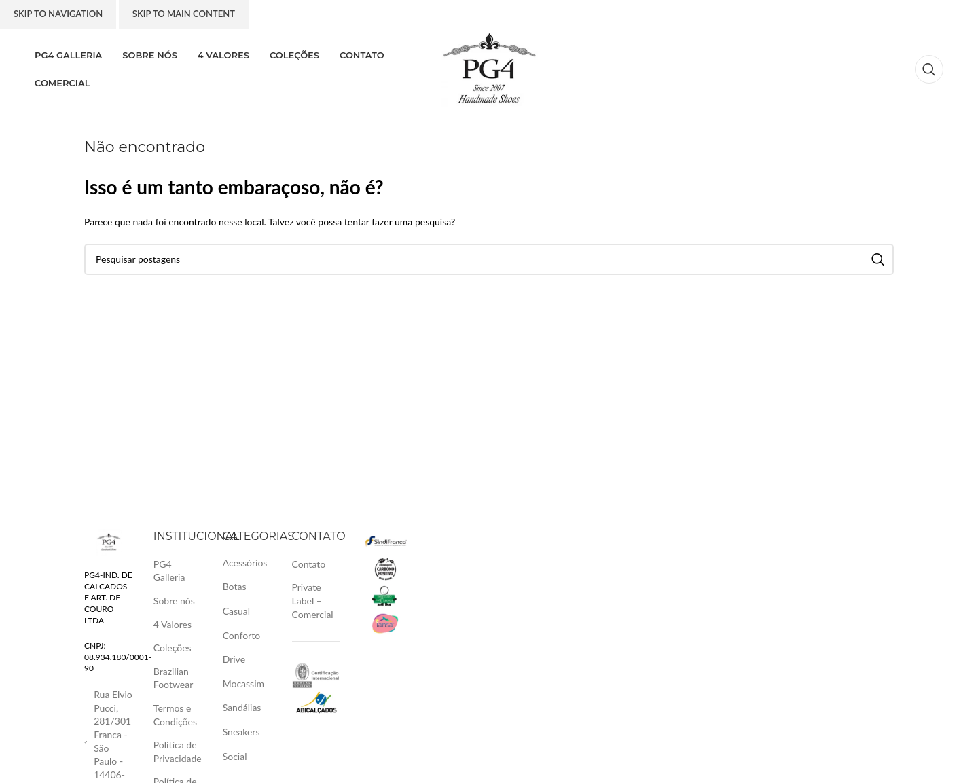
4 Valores (172, 624)
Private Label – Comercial (312, 600)
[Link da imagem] (108, 541)
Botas (235, 586)
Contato (309, 564)
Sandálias (242, 707)
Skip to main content (183, 13)
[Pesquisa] (929, 69)
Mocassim (243, 683)
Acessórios (245, 562)
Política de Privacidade (177, 751)
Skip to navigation (58, 13)
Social (235, 756)
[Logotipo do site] (489, 68)
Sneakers (241, 732)
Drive (234, 659)
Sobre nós (174, 600)
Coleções (172, 647)
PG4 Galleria (169, 570)
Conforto (241, 635)
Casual (236, 611)
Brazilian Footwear (173, 678)
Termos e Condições (175, 714)
